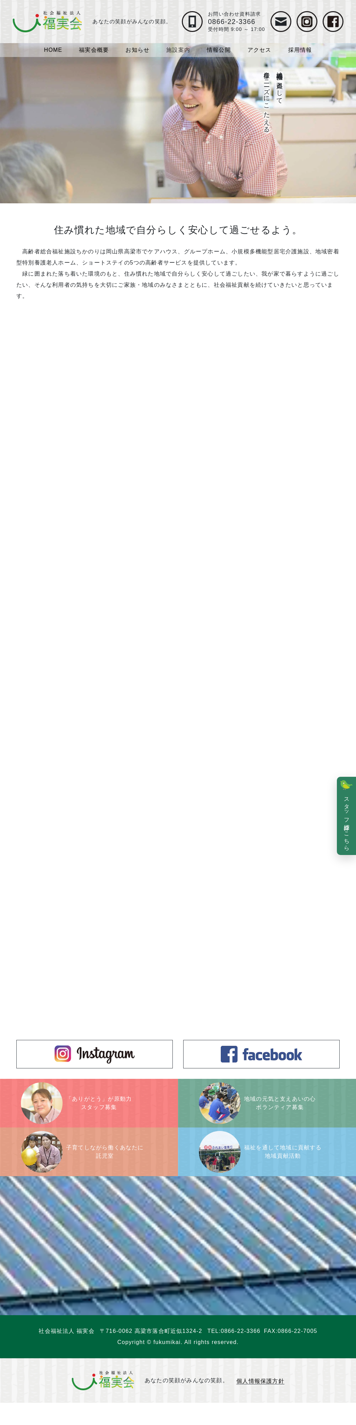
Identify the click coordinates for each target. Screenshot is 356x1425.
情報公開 (219, 50)
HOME (53, 50)
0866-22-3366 (240, 1353)
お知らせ (137, 50)
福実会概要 (94, 50)
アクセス (260, 50)
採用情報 (300, 50)
